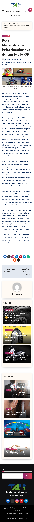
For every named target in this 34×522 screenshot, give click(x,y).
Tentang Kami (22, 518)
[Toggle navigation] (3, 10)
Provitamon (10, 317)
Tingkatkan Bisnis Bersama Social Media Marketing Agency (16, 434)
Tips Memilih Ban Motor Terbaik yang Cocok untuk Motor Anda (15, 335)
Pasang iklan (23, 514)
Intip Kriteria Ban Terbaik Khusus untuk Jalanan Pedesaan (15, 315)
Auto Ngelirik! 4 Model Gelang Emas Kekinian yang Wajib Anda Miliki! (17, 454)
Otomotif (6, 36)
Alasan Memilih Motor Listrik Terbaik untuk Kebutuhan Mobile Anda (16, 358)
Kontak (15, 514)
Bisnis (8, 360)
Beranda (9, 514)
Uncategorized (12, 449)
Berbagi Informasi (16, 12)
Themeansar (17, 510)
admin (9, 59)
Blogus (27, 508)
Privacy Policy (11, 518)
